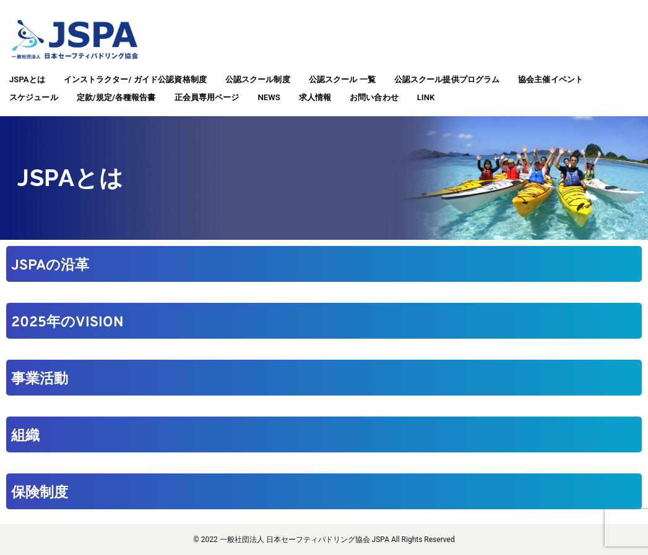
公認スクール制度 (257, 79)
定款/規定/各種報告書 (116, 97)
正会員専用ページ (207, 97)
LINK (426, 97)
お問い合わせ (374, 97)
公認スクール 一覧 (342, 79)
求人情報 (315, 97)
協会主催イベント (550, 79)
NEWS (268, 97)
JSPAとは (27, 79)
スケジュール (33, 97)
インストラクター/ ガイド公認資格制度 (135, 79)
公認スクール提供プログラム (446, 79)
